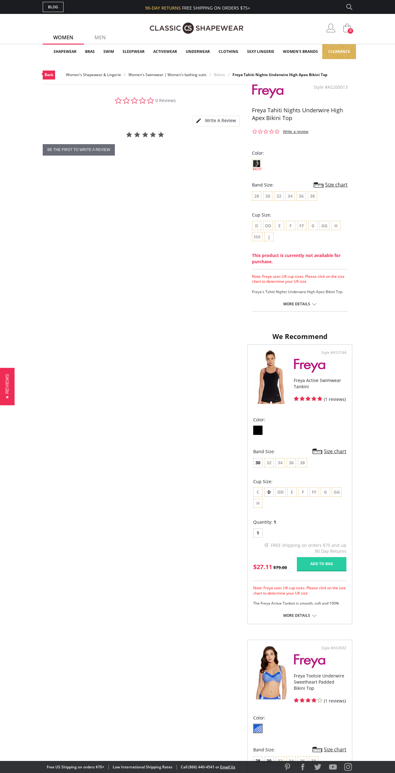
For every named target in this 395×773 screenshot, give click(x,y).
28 (208, 469)
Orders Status (164, 681)
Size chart (336, 184)
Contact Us (160, 711)
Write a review (295, 131)
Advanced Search (167, 661)
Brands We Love (246, 681)
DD (220, 498)
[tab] (216, 121)
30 (53, 469)
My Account (161, 671)
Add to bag (163, 558)
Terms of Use (91, 745)
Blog (53, 7)
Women (63, 37)
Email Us (227, 767)
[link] (294, 732)
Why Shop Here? (246, 661)
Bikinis (219, 74)
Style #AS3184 (176, 358)
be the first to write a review (78, 150)
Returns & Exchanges (172, 701)
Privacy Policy (244, 701)
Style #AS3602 (331, 358)
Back (49, 74)
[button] (7, 386)
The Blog (238, 691)
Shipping (157, 691)
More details (296, 304)
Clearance (339, 51)
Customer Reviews (249, 671)
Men (100, 37)
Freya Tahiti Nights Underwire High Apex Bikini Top (280, 74)
